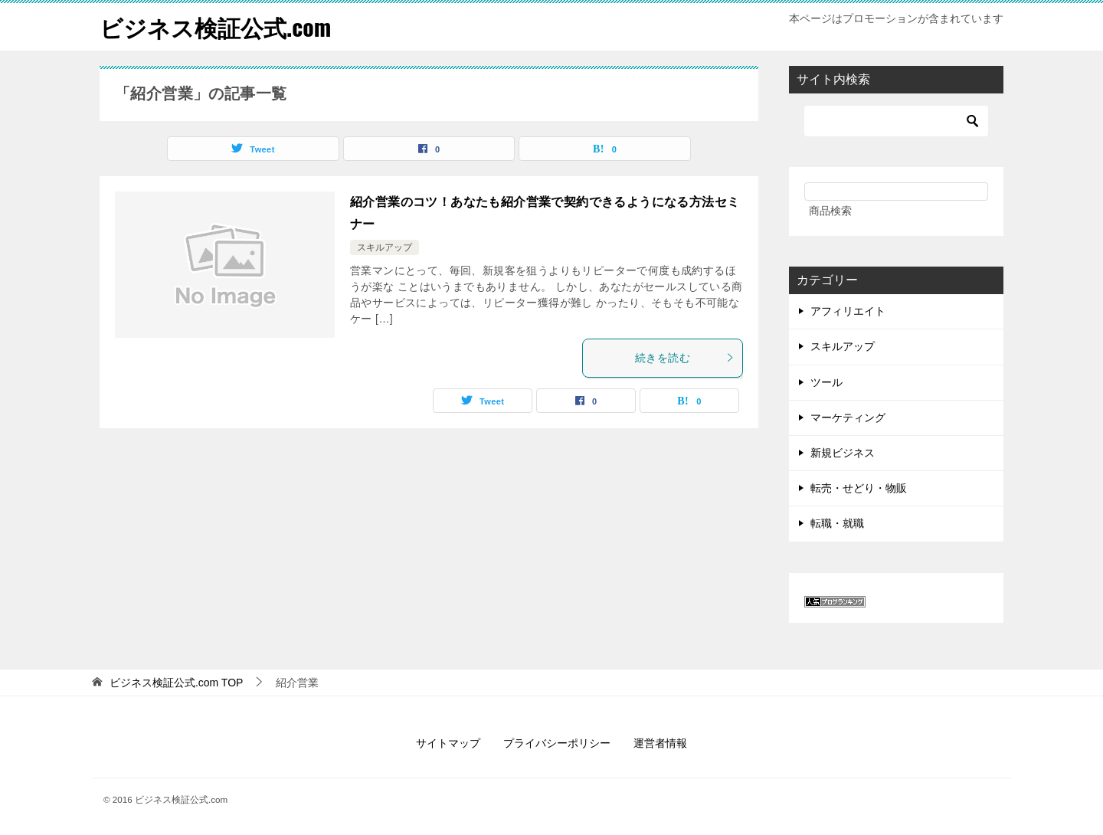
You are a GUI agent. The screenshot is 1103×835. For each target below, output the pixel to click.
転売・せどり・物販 (858, 487)
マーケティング (847, 417)
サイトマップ (448, 742)
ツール (826, 381)
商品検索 (830, 210)
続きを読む (685, 357)
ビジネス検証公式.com (215, 26)
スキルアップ (384, 246)
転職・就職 (837, 523)
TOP (177, 682)
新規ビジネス (842, 452)
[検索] (896, 120)
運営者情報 (660, 742)
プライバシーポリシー (556, 742)
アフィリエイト (847, 310)
